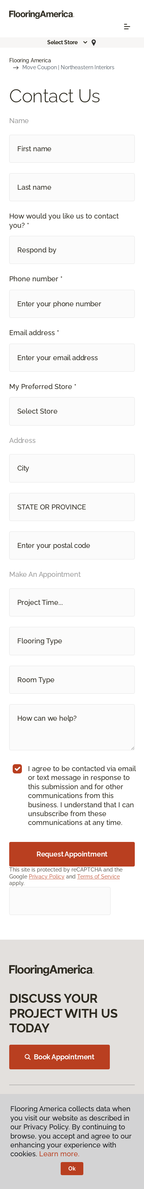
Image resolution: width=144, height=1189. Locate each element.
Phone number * (36, 279)
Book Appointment (59, 1057)
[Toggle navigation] (127, 26)
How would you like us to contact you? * (64, 220)
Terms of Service (98, 876)
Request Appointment (72, 854)
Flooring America (30, 60)
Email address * (34, 333)
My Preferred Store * (42, 386)
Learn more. (59, 1154)
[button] (67, 42)
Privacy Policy (47, 876)
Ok (72, 1169)
